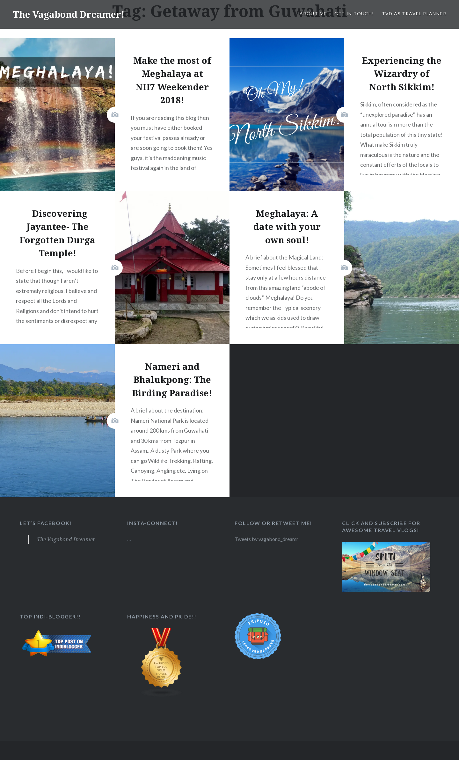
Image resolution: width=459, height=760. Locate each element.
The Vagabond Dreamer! (72, 14)
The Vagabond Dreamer (66, 539)
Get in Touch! (354, 13)
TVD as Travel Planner (414, 13)
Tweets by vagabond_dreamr (267, 539)
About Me (313, 13)
